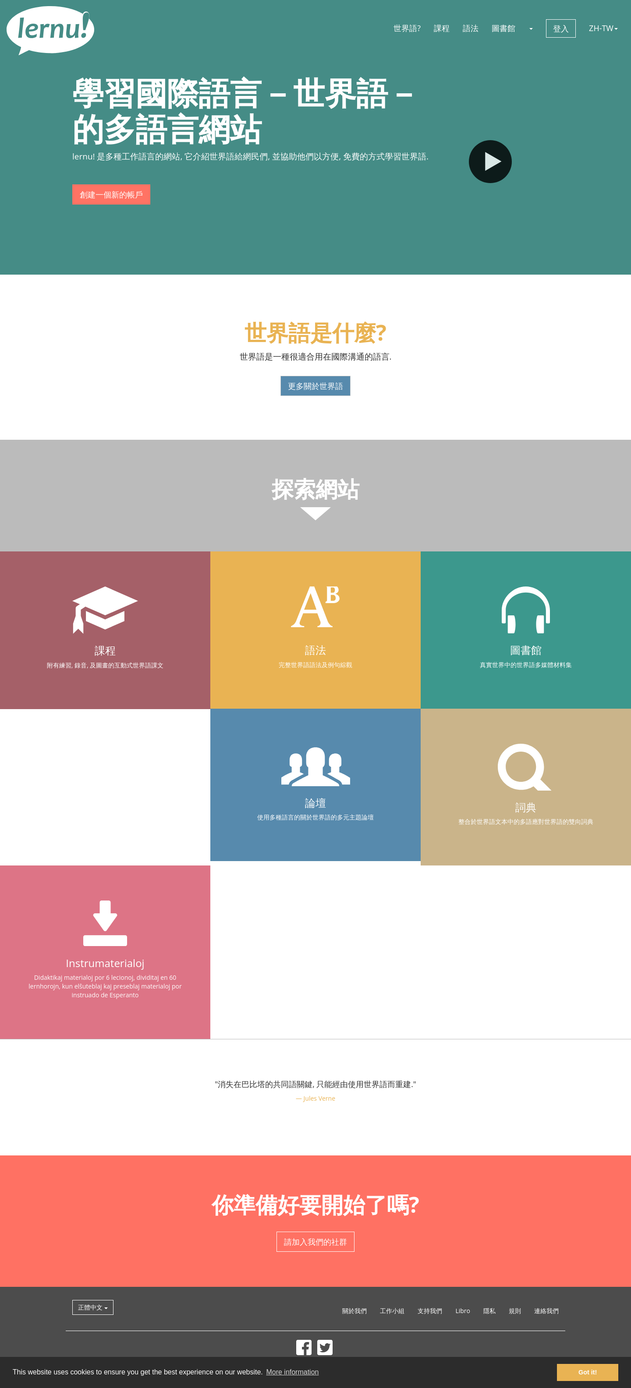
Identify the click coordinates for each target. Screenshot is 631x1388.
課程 (442, 28)
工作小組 (392, 1311)
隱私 (489, 1311)
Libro (462, 1311)
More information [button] (292, 1372)
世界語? (407, 28)
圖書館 (503, 28)
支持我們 (430, 1311)
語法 (471, 28)
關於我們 (354, 1311)
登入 (561, 28)
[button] (530, 28)
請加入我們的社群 (315, 1241)
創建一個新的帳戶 (111, 194)
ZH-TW (603, 28)
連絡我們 (546, 1311)
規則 (515, 1311)
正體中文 (93, 1307)
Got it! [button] (587, 1372)
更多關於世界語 (315, 386)
